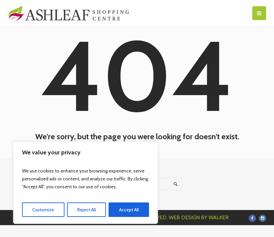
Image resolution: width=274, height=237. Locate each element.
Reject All (86, 210)
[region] (85, 183)
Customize (43, 210)
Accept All (129, 210)
